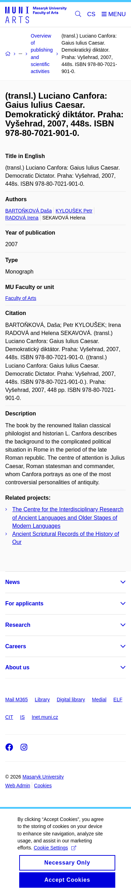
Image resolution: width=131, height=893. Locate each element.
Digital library (71, 699)
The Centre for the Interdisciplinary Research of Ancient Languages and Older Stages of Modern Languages (67, 517)
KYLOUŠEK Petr (74, 211)
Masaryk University (43, 777)
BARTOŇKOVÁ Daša (28, 211)
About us (17, 667)
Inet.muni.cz (45, 717)
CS (91, 14)
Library (42, 699)
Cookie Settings (55, 855)
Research (17, 625)
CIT (9, 717)
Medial (99, 699)
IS (22, 717)
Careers (15, 646)
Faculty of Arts (20, 298)
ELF (118, 699)
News (12, 582)
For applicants (24, 603)
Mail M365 (16, 699)
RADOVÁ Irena (21, 218)
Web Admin (17, 785)
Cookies (43, 785)
